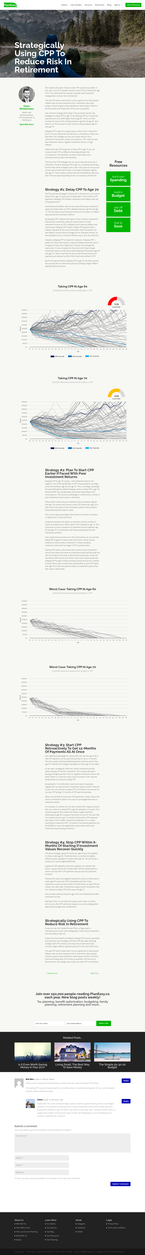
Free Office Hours (23, 1227)
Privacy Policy (113, 1224)
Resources (99, 5)
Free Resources (53, 1236)
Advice (64, 5)
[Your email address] (80, 1023)
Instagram (81, 1224)
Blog (109, 5)
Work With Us (21, 1236)
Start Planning (52, 1239)
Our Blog (50, 1231)
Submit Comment (120, 1184)
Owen (39, 1099)
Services (88, 5)
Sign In (117, 5)
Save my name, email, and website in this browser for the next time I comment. (48, 1178)
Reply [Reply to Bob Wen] (126, 1080)
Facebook (81, 1227)
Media (18, 1239)
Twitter (80, 1231)
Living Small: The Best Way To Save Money (72, 1066)
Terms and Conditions (116, 1227)
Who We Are (21, 1224)
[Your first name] (49, 1023)
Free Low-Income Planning (26, 1231)
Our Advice (51, 1224)
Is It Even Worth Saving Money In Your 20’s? (32, 1066)
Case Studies (76, 5)
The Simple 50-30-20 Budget (112, 1066)
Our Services (52, 1227)
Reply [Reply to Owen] (126, 1101)
